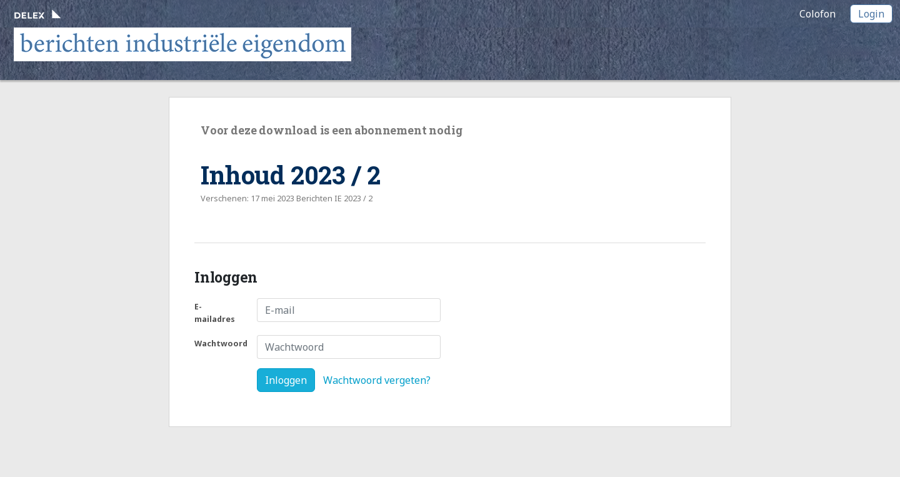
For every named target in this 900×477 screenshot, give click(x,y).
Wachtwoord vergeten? (377, 380)
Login (871, 14)
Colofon (817, 14)
